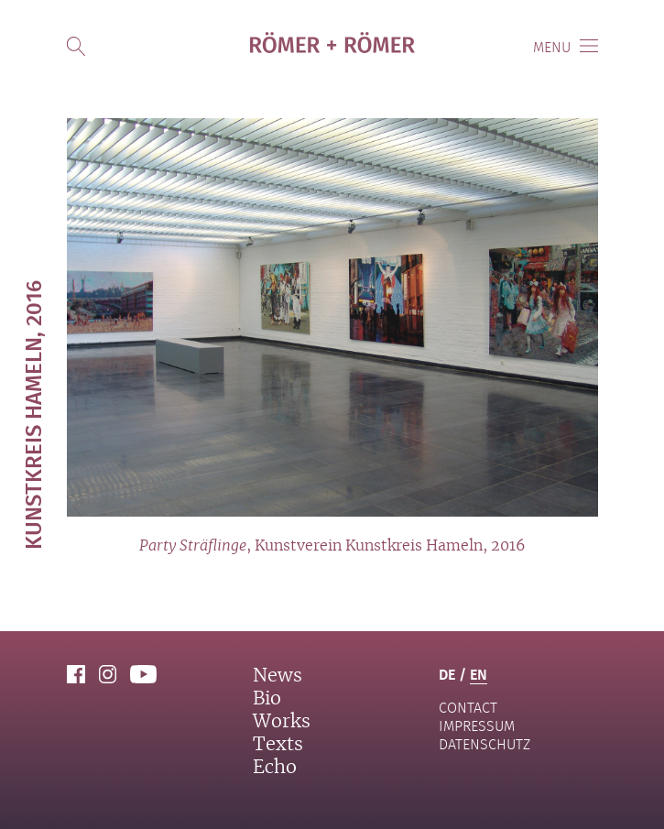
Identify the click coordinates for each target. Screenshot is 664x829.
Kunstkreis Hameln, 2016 (32, 415)
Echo (275, 767)
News (277, 676)
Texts (278, 745)
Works (281, 722)
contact (468, 707)
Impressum (477, 725)
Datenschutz (484, 744)
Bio (267, 699)
